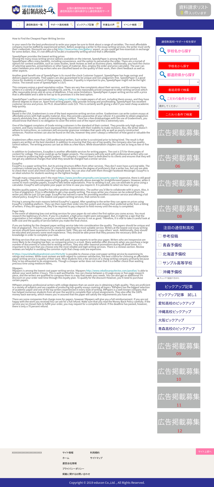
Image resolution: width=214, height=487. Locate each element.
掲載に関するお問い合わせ (76, 474)
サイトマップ (96, 458)
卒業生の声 (111, 24)
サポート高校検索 (62, 24)
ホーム (65, 458)
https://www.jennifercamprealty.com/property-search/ (88, 177)
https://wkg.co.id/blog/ (64, 99)
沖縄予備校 (172, 271)
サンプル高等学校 (177, 262)
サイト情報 (67, 452)
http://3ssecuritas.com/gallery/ (75, 49)
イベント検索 (132, 24)
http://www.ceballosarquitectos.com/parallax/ (111, 270)
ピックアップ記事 (88, 24)
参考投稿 (170, 236)
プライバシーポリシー (73, 468)
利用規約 (95, 452)
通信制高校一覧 (36, 24)
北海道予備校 (174, 254)
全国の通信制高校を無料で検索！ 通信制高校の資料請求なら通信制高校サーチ (85, 10)
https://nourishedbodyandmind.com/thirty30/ (40, 254)
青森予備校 (172, 245)
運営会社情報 (69, 463)
